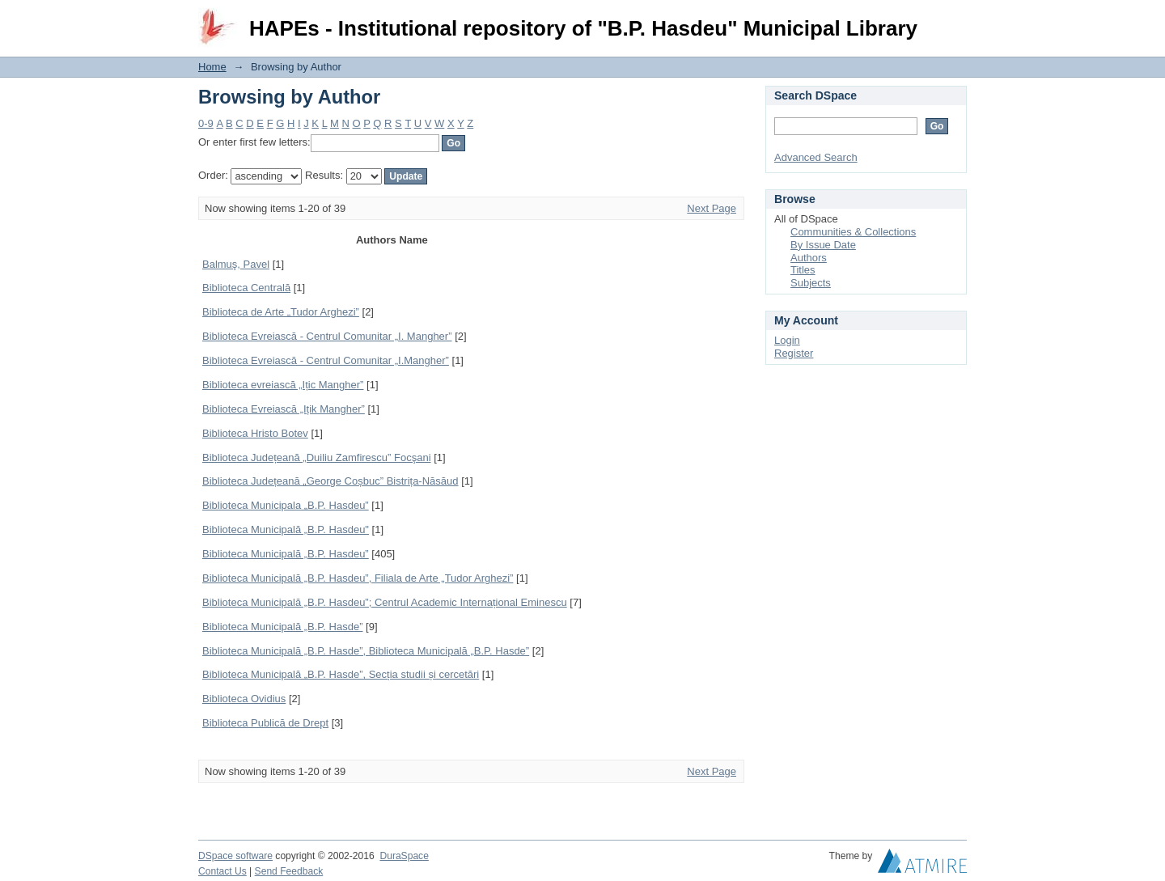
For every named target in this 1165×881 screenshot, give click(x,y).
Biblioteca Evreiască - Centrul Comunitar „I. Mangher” (327, 336)
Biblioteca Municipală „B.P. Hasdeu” (285, 554)
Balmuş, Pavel (235, 264)
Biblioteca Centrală (246, 288)
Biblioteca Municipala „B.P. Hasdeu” (285, 505)
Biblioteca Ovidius (244, 699)
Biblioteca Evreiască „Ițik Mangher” (283, 409)
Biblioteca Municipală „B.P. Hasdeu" (285, 529)
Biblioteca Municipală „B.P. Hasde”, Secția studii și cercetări (340, 674)
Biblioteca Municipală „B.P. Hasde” (282, 627)
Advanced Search (816, 157)
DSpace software (235, 856)
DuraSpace (403, 856)
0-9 (206, 123)
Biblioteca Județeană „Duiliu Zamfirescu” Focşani (316, 457)
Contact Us (222, 871)
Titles (803, 270)
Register (793, 353)
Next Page (711, 208)
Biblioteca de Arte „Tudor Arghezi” (280, 312)
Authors (808, 258)
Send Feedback (289, 871)
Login (954, 20)
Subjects (810, 283)
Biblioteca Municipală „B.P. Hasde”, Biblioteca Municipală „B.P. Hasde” (365, 651)
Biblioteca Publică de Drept (265, 723)
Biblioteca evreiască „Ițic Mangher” (282, 385)
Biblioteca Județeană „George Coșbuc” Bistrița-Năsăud (330, 481)
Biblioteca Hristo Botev (255, 433)
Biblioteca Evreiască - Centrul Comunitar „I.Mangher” (325, 360)
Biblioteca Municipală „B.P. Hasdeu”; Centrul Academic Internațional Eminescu (384, 602)
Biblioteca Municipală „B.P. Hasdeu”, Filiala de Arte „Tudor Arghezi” (357, 578)
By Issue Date (823, 245)
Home (212, 67)
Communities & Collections (853, 232)
